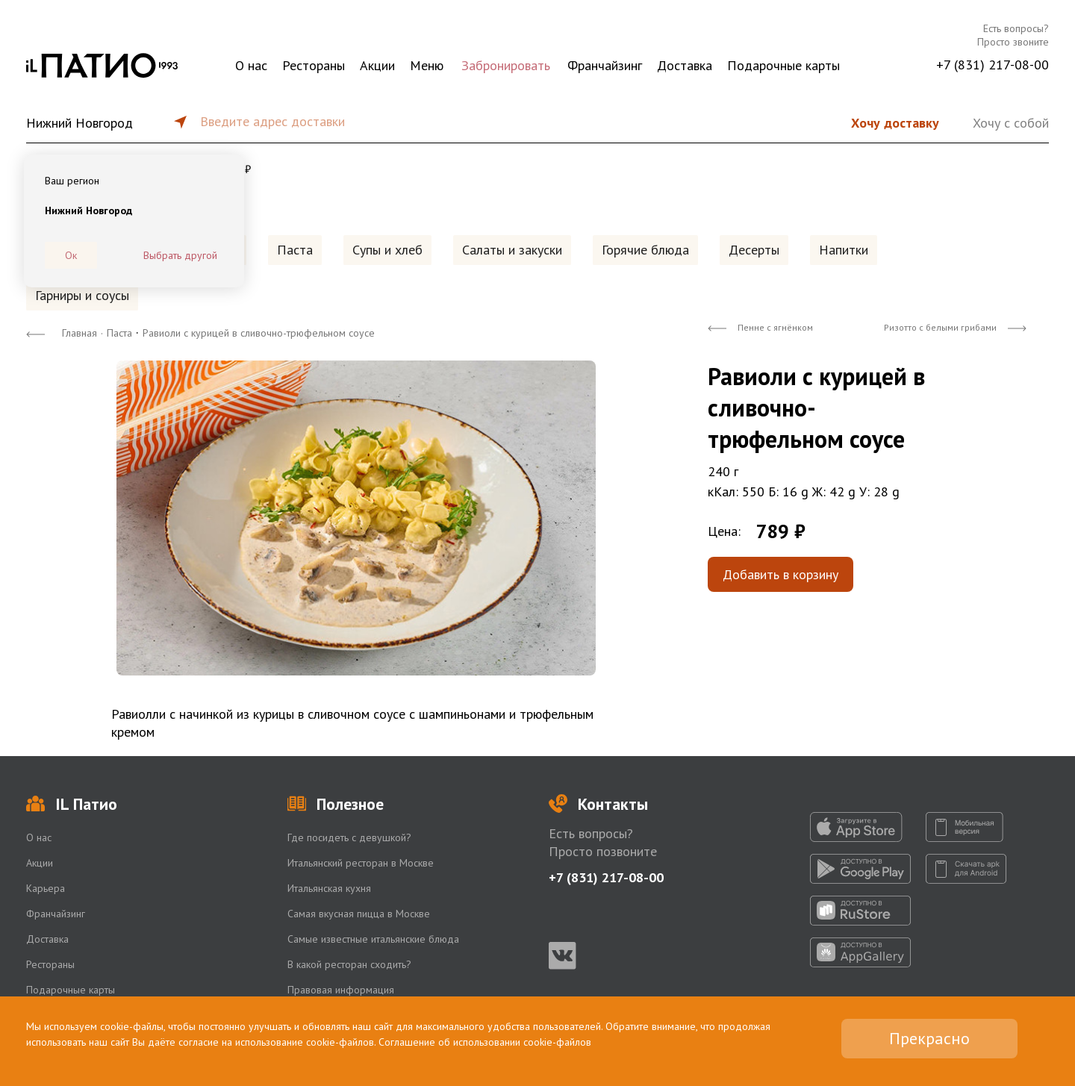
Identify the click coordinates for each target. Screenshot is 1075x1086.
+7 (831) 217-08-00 (992, 64)
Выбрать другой (180, 255)
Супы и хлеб (387, 249)
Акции (377, 65)
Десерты (754, 249)
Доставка (684, 65)
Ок (71, 255)
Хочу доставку (895, 122)
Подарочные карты (783, 65)
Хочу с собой (1011, 122)
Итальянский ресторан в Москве (360, 863)
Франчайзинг (604, 65)
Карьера (45, 888)
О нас (251, 65)
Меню (426, 65)
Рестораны (313, 65)
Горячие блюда (645, 249)
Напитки (843, 249)
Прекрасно (929, 1038)
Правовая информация (340, 989)
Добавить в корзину (780, 574)
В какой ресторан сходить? (349, 964)
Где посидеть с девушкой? (349, 837)
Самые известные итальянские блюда (373, 939)
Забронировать (505, 65)
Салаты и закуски (512, 249)
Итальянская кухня (329, 888)
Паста (295, 249)
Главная (79, 333)
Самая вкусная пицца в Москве (358, 913)
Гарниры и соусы (82, 295)
